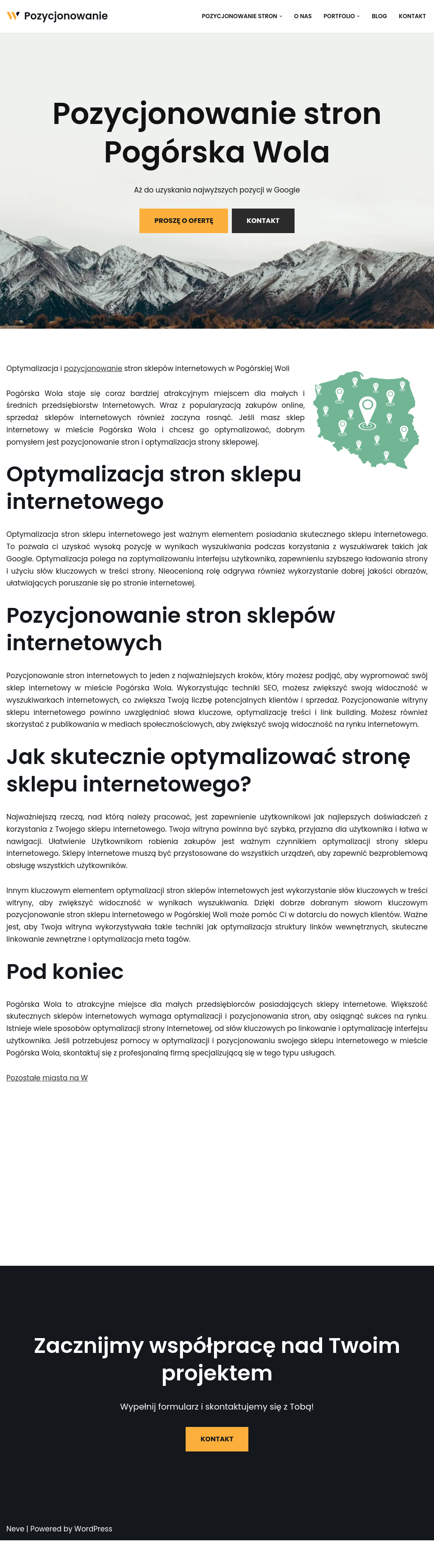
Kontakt (412, 16)
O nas (303, 16)
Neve (15, 1531)
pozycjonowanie (93, 368)
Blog (379, 16)
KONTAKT (263, 220)
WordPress (93, 1531)
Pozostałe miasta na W (47, 1079)
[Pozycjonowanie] (57, 16)
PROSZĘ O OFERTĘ (183, 220)
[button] (280, 16)
